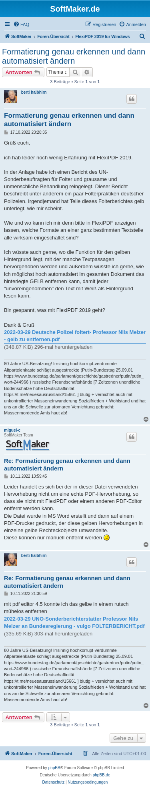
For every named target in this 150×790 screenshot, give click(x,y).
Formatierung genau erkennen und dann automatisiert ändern (73, 56)
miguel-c (12, 430)
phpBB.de (101, 775)
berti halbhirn (34, 92)
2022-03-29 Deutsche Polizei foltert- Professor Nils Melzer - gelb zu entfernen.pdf (75, 335)
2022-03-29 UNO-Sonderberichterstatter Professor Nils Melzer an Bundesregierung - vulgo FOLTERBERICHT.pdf (74, 622)
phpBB (54, 768)
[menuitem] (21, 24)
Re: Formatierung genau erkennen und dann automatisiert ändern (67, 464)
